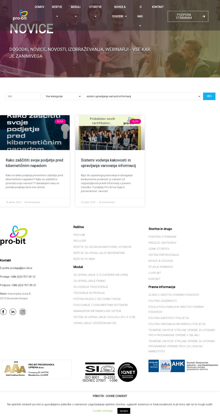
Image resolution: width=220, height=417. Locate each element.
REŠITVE (57, 11)
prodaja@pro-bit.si (21, 268)
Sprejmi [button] (124, 410)
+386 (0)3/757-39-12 (22, 276)
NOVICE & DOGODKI (120, 11)
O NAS (140, 16)
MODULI (76, 11)
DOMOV (39, 6)
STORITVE (96, 11)
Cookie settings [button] (103, 410)
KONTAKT (158, 6)
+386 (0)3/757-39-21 (23, 285)
